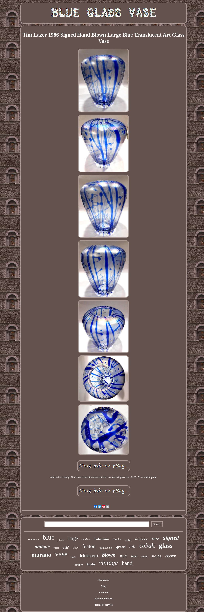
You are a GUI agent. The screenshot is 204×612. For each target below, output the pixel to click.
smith (123, 556)
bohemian (101, 539)
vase (61, 554)
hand (127, 563)
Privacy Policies (103, 598)
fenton (88, 546)
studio (144, 556)
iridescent (89, 555)
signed (171, 537)
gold (66, 547)
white (74, 557)
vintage (108, 562)
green (120, 547)
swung (156, 556)
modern (86, 539)
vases (56, 547)
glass (165, 545)
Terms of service (104, 604)
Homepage (103, 579)
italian (128, 540)
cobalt (147, 545)
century (79, 564)
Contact (103, 592)
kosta (91, 564)
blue (48, 537)
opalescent (105, 547)
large (73, 538)
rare (155, 538)
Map (103, 586)
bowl (134, 556)
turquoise (141, 539)
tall (132, 546)
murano (41, 555)
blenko (117, 539)
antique (42, 546)
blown (109, 555)
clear (75, 547)
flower (61, 540)
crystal (170, 556)
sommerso (33, 539)
